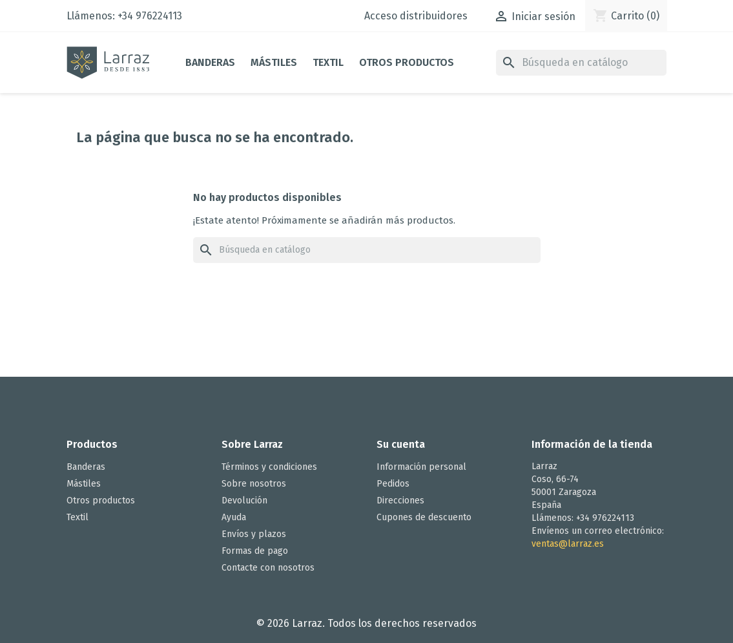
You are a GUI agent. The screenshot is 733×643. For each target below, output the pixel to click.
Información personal (421, 466)
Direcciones (400, 500)
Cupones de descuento (424, 517)
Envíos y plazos (254, 534)
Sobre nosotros (254, 483)
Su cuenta (401, 444)
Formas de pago (255, 550)
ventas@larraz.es (568, 543)
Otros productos (406, 62)
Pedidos (393, 483)
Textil (328, 62)
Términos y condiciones (269, 466)
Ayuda (234, 517)
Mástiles (274, 62)
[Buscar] (581, 63)
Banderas (210, 62)
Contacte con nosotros (268, 567)
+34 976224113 (150, 16)
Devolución (244, 500)
